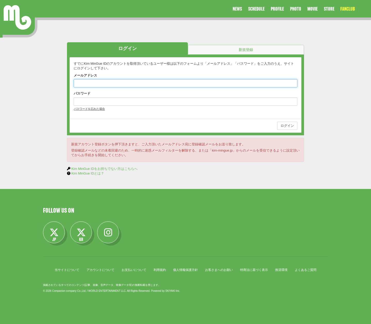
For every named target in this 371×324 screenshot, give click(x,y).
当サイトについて (67, 270)
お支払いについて (134, 270)
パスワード (82, 93)
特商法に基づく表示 (254, 270)
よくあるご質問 (305, 270)
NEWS (237, 9)
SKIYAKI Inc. (172, 290)
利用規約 (160, 270)
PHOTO (295, 9)
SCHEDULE (256, 9)
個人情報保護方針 (185, 270)
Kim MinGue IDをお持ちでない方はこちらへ (104, 169)
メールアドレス (85, 75)
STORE (329, 9)
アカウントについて (100, 270)
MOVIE (312, 9)
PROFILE (277, 9)
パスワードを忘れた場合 (89, 108)
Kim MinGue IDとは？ (87, 173)
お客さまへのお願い (219, 270)
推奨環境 (281, 270)
